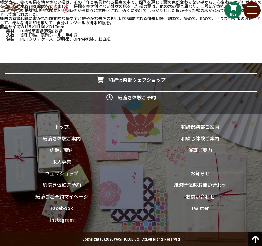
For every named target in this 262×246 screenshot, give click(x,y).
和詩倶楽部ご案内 (200, 126)
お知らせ (200, 173)
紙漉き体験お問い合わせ (200, 184)
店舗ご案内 (62, 150)
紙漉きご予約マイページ (61, 196)
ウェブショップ (61, 173)
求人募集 (61, 161)
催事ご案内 (200, 150)
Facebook (61, 208)
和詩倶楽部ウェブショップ (131, 79)
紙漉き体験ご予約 (131, 97)
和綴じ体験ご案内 (200, 138)
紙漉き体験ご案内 (62, 138)
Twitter (200, 208)
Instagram (62, 219)
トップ (62, 126)
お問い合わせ (200, 196)
